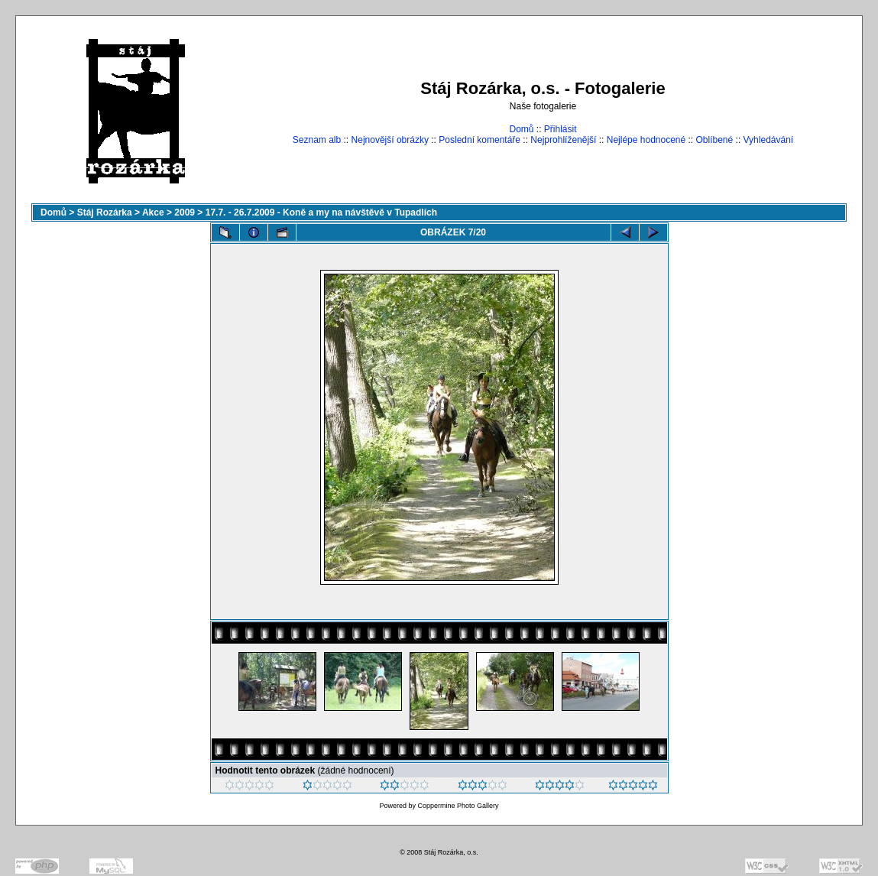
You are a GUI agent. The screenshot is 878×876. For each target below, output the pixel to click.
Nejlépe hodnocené (646, 140)
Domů (521, 129)
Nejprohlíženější (563, 140)
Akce (153, 212)
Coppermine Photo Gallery (457, 805)
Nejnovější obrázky (390, 140)
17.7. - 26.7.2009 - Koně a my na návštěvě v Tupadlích (321, 212)
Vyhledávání (769, 140)
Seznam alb (317, 140)
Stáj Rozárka (104, 212)
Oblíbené (715, 140)
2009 (184, 212)
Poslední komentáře (479, 140)
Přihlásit (560, 129)
